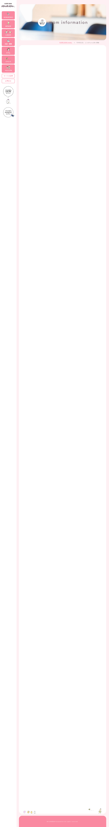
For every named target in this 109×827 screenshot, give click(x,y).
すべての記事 (8, 76)
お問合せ (8, 81)
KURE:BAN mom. (66, 42)
